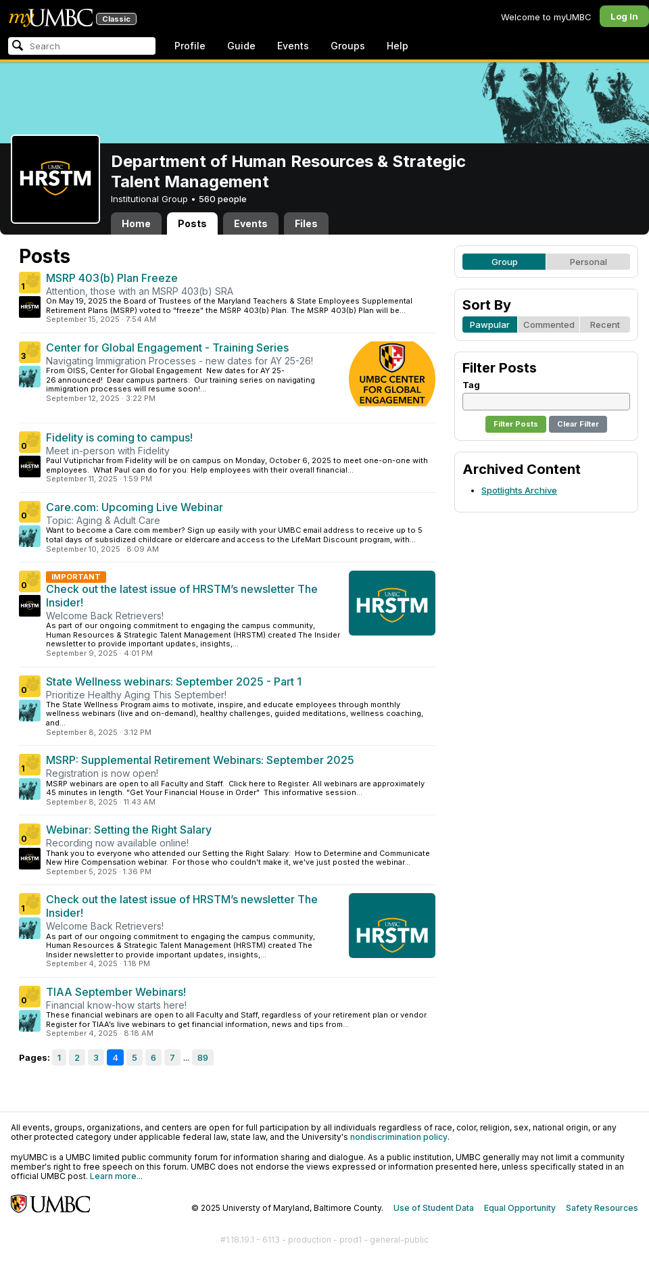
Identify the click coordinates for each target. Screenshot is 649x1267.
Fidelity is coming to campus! (119, 437)
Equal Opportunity (520, 1208)
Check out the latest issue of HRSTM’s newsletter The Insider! (182, 595)
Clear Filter (578, 424)
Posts (192, 223)
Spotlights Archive (519, 490)
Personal (588, 261)
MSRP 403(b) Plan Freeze (112, 278)
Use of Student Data (433, 1208)
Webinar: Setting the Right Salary (129, 829)
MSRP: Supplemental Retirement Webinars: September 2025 (200, 760)
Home (136, 223)
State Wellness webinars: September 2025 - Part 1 (174, 681)
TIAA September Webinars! (116, 992)
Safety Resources (602, 1208)
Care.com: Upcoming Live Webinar (134, 507)
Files (306, 223)
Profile (190, 45)
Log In (624, 16)
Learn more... (116, 1176)
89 (202, 1057)
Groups (348, 45)
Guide (241, 45)
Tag (471, 384)
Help (397, 45)
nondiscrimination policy (399, 1137)
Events (293, 45)
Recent (605, 324)
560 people (223, 198)
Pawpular (490, 324)
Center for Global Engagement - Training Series (167, 347)
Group (504, 261)
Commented (549, 324)
